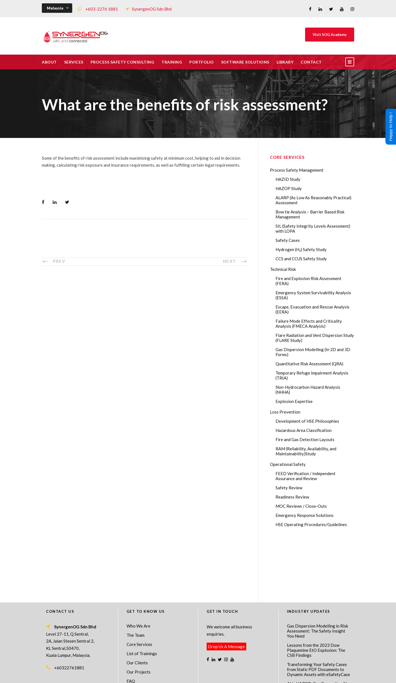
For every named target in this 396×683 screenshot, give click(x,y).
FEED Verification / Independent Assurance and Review (305, 476)
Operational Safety (288, 464)
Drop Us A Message (226, 586)
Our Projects (139, 611)
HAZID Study (288, 179)
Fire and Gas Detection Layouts (305, 439)
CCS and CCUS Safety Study (301, 258)
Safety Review (289, 487)
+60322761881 (69, 607)
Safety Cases (288, 240)
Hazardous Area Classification (304, 430)
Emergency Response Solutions (305, 515)
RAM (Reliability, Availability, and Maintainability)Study (306, 451)
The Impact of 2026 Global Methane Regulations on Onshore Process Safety (318, 647)
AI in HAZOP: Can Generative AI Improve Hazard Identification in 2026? (317, 628)
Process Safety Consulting (122, 62)
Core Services (139, 584)
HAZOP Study (289, 188)
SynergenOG (195, 669)
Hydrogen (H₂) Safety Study (301, 249)
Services (73, 62)
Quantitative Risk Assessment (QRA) (309, 363)
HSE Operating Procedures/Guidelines (311, 524)
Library (285, 62)
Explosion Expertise (294, 401)
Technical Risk (283, 269)
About (49, 62)
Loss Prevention (285, 411)
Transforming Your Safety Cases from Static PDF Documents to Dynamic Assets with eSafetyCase (318, 609)
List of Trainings (142, 593)
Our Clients (137, 602)
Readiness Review (292, 496)
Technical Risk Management (242, 675)
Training (171, 62)
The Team (135, 574)
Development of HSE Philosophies (307, 421)
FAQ (131, 620)
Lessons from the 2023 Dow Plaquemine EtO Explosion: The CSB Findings (316, 589)
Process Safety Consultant (198, 675)
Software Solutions (245, 62)
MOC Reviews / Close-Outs (301, 506)
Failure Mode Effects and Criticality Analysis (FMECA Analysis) (309, 324)
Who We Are (138, 565)
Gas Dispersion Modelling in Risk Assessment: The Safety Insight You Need (317, 570)
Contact (311, 62)
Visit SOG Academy (330, 34)
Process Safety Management (296, 169)
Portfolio (201, 62)
